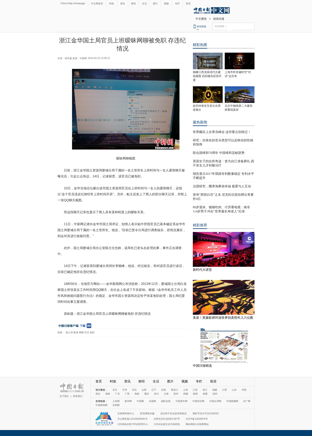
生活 (144, 3)
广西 (127, 393)
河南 (244, 389)
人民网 (116, 401)
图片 (155, 3)
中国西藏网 (232, 401)
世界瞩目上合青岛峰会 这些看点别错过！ (222, 132)
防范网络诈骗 (147, 413)
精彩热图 (200, 45)
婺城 (75, 332)
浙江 (205, 389)
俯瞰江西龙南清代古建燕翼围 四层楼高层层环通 (207, 76)
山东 (234, 389)
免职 (92, 332)
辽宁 (153, 389)
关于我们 (64, 396)
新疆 (205, 393)
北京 (114, 389)
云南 (166, 393)
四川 (156, 393)
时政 (111, 3)
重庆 (146, 393)
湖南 (107, 393)
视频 (166, 3)
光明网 (116, 405)
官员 (86, 332)
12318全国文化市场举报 (166, 424)
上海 (185, 389)
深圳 (215, 393)
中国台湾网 (215, 401)
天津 (124, 389)
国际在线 (166, 401)
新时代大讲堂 (202, 269)
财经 (133, 3)
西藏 (185, 393)
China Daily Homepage (72, 3)
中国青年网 (181, 401)
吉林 (163, 389)
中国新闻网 (101, 405)
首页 (99, 381)
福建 (214, 389)
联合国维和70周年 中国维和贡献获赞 (219, 152)
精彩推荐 (200, 225)
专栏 (177, 3)
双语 (188, 3)
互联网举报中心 (125, 413)
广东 (117, 393)
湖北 (98, 393)
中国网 (140, 401)
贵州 (176, 393)
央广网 (246, 401)
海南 (137, 393)
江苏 (195, 389)
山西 (144, 389)
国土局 (69, 332)
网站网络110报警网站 (197, 424)
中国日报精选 (202, 365)
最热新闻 (200, 122)
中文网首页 (97, 3)
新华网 (128, 401)
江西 (224, 389)
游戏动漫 (218, 18)
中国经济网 (198, 401)
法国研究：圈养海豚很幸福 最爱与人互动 (222, 186)
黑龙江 (174, 389)
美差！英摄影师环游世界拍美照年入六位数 (223, 317)
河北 (134, 389)
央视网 (152, 401)
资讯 (122, 3)
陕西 (195, 393)
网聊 (81, 332)
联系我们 (78, 396)
